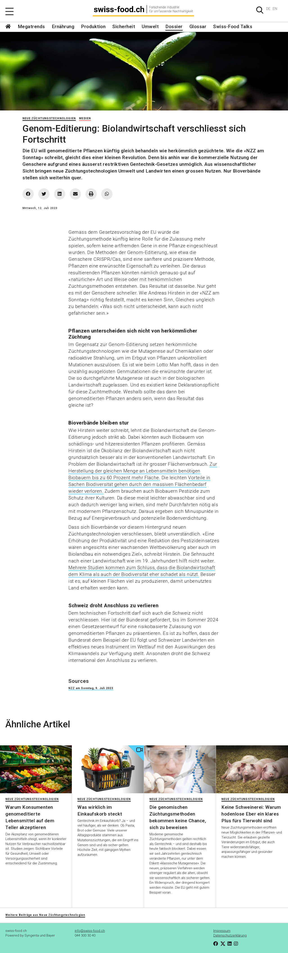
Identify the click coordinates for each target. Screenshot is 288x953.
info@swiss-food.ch (90, 931)
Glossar (198, 26)
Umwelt (150, 26)
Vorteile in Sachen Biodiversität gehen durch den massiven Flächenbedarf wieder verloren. (139, 484)
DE (268, 9)
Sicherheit (123, 26)
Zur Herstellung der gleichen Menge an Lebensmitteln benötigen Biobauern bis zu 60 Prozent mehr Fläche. (142, 470)
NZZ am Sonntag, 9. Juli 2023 (90, 688)
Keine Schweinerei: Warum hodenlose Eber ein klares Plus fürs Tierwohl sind (251, 814)
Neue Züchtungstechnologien (49, 118)
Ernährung (63, 26)
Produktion (93, 26)
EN (275, 9)
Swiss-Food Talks (232, 26)
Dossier (174, 26)
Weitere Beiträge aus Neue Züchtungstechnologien (45, 915)
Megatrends (31, 26)
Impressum (221, 931)
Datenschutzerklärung (230, 935)
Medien (85, 118)
